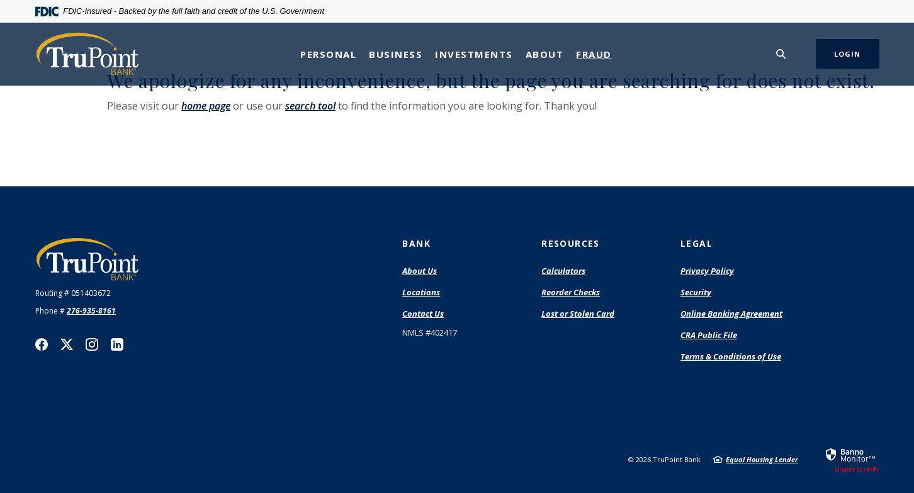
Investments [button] (474, 54)
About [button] (545, 54)
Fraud (594, 54)
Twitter (66, 344)
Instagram (92, 344)
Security (695, 292)
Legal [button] (696, 243)
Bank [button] (416, 243)
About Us (419, 270)
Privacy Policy (707, 270)
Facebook (41, 344)
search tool (310, 106)
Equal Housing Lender (762, 459)
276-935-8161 (91, 310)
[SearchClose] (781, 53)
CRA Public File (708, 335)
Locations (421, 292)
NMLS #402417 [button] (429, 332)
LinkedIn (117, 344)
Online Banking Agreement (731, 313)
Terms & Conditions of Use (730, 356)
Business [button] (395, 54)
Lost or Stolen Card (577, 313)
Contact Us (423, 313)
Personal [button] (328, 54)
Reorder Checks (570, 292)
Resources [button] (570, 243)
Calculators (563, 270)
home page (205, 106)
